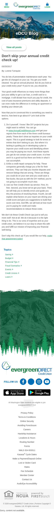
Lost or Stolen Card (27, 463)
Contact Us (27, 479)
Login (47, 5)
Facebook (23, 381)
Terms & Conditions (27, 417)
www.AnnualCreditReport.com (22, 130)
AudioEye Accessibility (27, 483)
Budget (8, 258)
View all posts (14, 47)
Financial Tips (11, 262)
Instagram (39, 381)
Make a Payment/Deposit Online (27, 458)
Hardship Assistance (27, 434)
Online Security (27, 421)
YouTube (47, 381)
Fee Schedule (27, 471)
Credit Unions (11, 273)
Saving (8, 254)
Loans (8, 277)
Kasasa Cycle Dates (27, 454)
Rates (27, 467)
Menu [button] (7, 5)
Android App (39, 392)
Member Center (27, 475)
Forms (27, 446)
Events (8, 269)
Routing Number (27, 442)
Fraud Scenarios (12, 266)
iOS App (14, 392)
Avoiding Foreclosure (27, 425)
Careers (27, 429)
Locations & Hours (27, 438)
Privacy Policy (27, 413)
